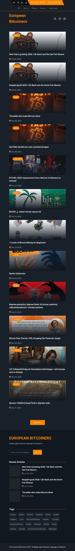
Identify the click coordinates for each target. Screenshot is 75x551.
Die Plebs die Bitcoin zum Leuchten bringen (29, 147)
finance (46, 524)
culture (13, 514)
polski (16, 254)
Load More (38, 422)
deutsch (16, 66)
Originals (17, 319)
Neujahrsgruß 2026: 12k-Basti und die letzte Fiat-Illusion (35, 85)
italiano (21, 514)
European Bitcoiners (30, 438)
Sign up (34, 8)
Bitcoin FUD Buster (33, 519)
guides (28, 524)
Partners (43, 8)
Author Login (53, 8)
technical (55, 519)
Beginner (39, 514)
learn (22, 519)
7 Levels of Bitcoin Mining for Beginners (27, 242)
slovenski (37, 524)
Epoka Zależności (17, 273)
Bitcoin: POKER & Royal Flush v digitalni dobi (29, 403)
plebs (16, 97)
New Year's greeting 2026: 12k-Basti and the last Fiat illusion (36, 54)
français (46, 519)
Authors (26, 8)
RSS (19, 8)
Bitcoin (48, 514)
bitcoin (16, 384)
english (16, 35)
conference (17, 159)
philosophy (52, 529)
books (54, 524)
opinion (13, 529)
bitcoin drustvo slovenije (37, 529)
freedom (22, 529)
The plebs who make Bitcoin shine (24, 116)
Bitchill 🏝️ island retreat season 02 (25, 212)
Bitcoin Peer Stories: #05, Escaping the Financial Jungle (34, 338)
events (16, 193)
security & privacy (16, 524)
